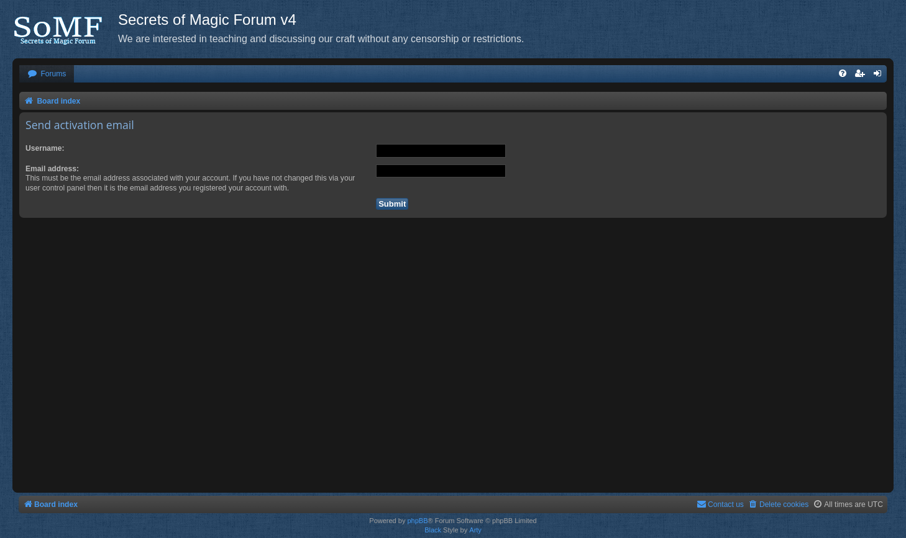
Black (432, 530)
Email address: (52, 168)
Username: (45, 148)
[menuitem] (46, 74)
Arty (475, 530)
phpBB (417, 520)
